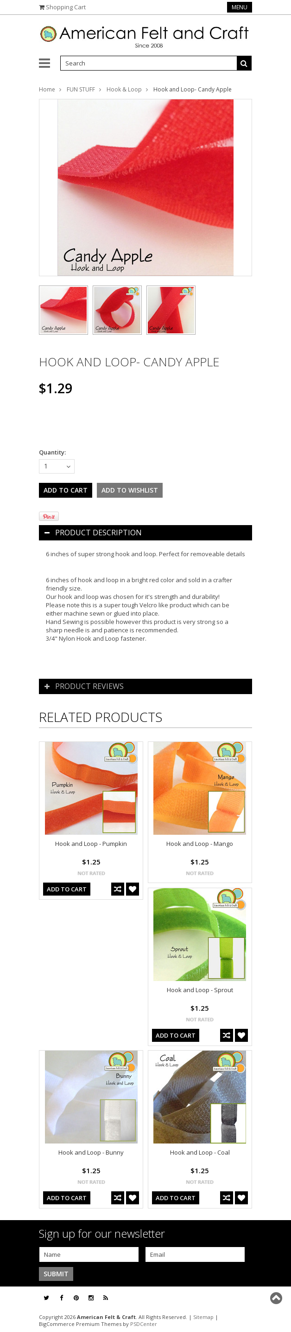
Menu (239, 7)
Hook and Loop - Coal (200, 1152)
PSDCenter (143, 1323)
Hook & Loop (124, 89)
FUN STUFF (81, 89)
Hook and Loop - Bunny (91, 1152)
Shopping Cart (66, 7)
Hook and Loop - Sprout (200, 990)
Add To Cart (67, 889)
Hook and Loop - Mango (199, 843)
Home (47, 89)
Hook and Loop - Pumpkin (91, 843)
